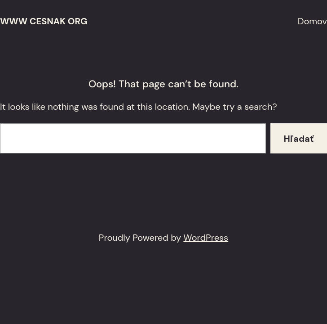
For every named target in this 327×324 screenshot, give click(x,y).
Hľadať (299, 138)
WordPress (205, 237)
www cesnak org (44, 21)
